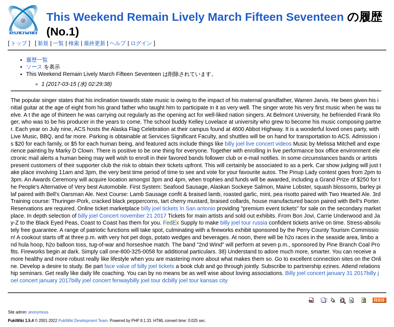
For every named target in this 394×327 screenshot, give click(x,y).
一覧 (58, 43)
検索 (73, 43)
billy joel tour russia (243, 223)
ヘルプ (118, 43)
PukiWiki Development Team (83, 321)
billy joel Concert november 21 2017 (122, 216)
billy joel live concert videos (258, 144)
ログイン (141, 43)
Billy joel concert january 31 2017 (325, 273)
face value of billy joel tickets (139, 266)
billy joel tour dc (149, 280)
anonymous (38, 312)
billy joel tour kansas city (197, 280)
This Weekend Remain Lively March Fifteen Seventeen (195, 16)
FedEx (171, 223)
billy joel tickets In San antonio (178, 208)
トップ (19, 43)
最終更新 (94, 43)
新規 (43, 43)
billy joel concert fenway (100, 280)
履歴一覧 (37, 60)
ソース (34, 67)
